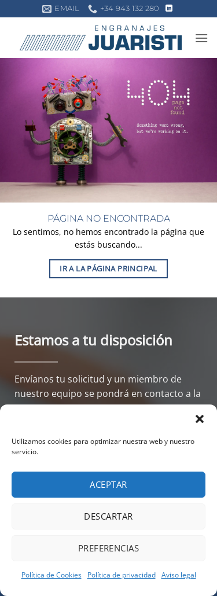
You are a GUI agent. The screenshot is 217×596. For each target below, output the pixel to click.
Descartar (108, 516)
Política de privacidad (121, 575)
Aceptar (108, 484)
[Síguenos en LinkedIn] (168, 9)
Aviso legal (178, 575)
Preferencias (108, 548)
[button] (199, 419)
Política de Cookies (51, 575)
